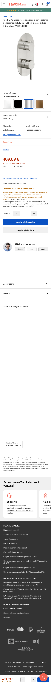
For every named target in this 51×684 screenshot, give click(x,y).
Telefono (20, 249)
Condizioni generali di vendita (32, 667)
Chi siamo (42, 662)
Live (10, 17)
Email (43, 249)
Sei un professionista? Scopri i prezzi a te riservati (20, 178)
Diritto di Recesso (10, 671)
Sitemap (6, 617)
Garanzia (21, 671)
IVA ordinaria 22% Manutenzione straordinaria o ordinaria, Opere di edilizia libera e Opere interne (22, 597)
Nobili (5, 17)
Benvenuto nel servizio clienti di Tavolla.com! (21, 662)
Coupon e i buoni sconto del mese (16, 613)
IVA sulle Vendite (10, 543)
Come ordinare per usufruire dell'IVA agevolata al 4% (23, 572)
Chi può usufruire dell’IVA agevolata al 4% (19, 568)
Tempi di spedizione (10, 539)
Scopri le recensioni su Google (25, 10)
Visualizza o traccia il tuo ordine (15, 534)
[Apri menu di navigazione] (3, 4)
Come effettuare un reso (12, 552)
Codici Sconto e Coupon (12, 608)
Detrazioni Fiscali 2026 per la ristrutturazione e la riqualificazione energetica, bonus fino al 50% (22, 584)
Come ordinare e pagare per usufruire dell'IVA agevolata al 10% (25, 562)
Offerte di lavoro (14, 667)
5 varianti (6, 150)
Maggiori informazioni (19, 199)
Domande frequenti (10, 530)
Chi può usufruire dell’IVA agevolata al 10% (20, 557)
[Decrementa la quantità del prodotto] (16, 213)
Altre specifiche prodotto (12, 135)
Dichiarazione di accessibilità (37, 671)
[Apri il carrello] (46, 4)
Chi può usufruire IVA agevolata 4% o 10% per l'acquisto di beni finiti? (25, 590)
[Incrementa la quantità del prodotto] (34, 213)
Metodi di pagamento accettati (15, 548)
